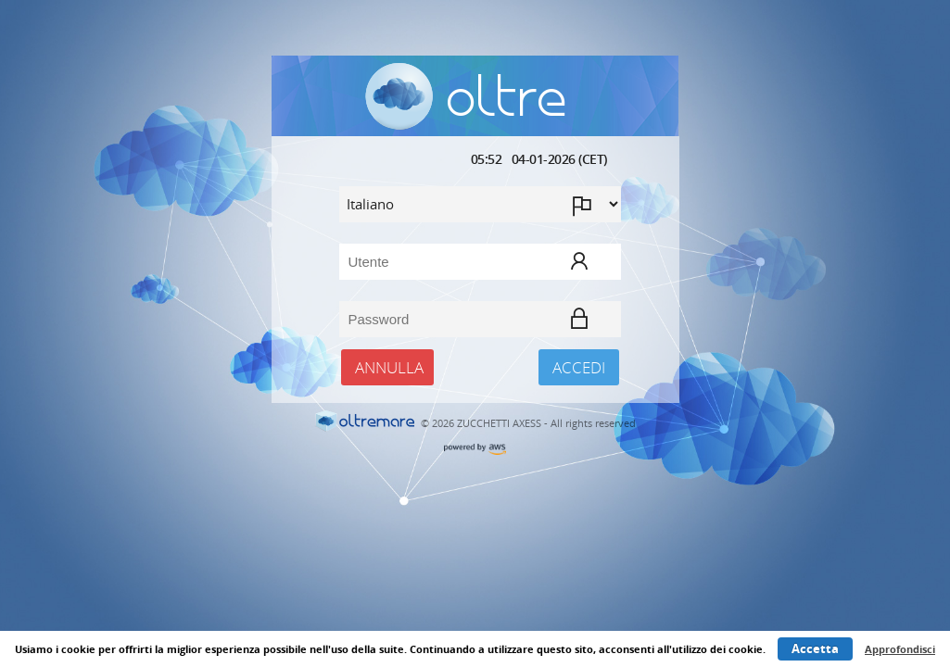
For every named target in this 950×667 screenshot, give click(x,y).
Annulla (389, 367)
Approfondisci (900, 649)
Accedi (578, 367)
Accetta (815, 648)
